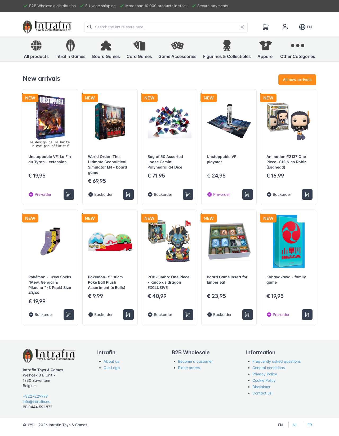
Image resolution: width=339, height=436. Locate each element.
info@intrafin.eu (36, 401)
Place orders (189, 367)
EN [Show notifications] (305, 27)
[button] (70, 49)
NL (295, 425)
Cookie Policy (264, 380)
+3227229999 (35, 396)
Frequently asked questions (276, 361)
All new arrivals (297, 79)
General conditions (268, 367)
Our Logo (112, 367)
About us (111, 361)
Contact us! (262, 393)
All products (36, 49)
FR (309, 425)
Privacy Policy (264, 374)
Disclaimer (261, 386)
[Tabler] (47, 27)
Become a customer (195, 361)
